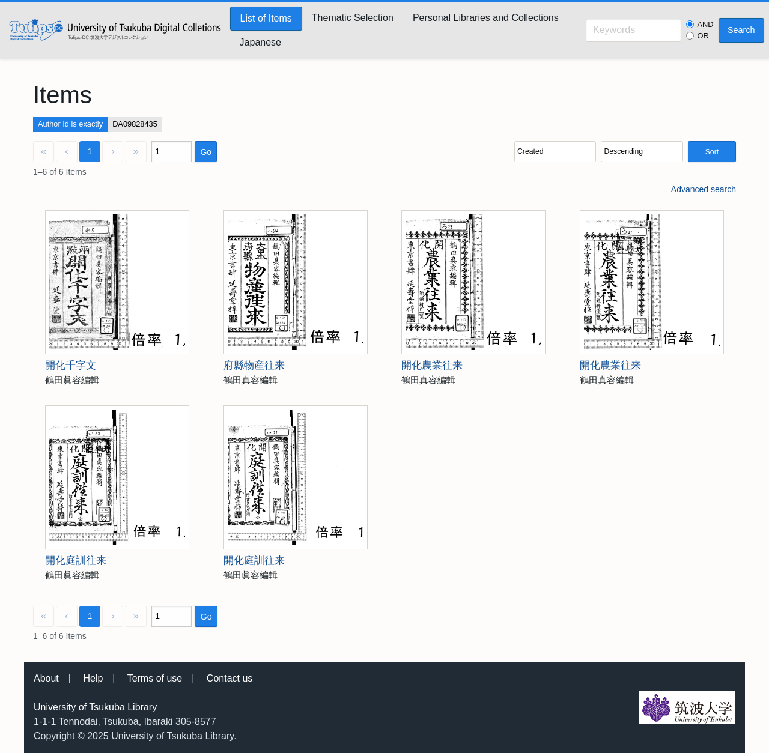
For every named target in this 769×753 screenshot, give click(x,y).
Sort (712, 152)
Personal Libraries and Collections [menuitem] (486, 18)
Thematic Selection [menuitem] (353, 18)
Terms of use (155, 678)
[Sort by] (555, 151)
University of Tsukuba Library (95, 707)
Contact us (229, 678)
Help (93, 678)
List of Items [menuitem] (266, 18)
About (46, 678)
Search (741, 30)
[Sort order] (641, 151)
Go (205, 152)
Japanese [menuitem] (260, 42)
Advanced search (703, 189)
